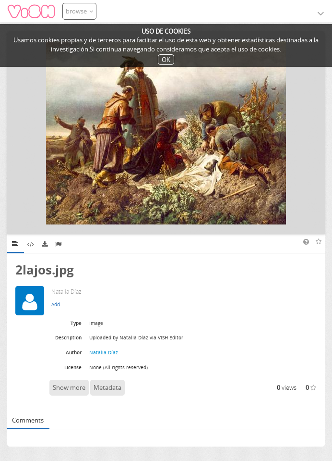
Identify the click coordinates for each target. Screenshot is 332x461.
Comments (28, 420)
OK (166, 59)
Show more (69, 387)
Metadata (107, 387)
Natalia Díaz (103, 352)
